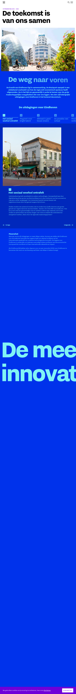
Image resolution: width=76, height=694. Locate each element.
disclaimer (47, 690)
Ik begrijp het (67, 690)
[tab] (10, 118)
